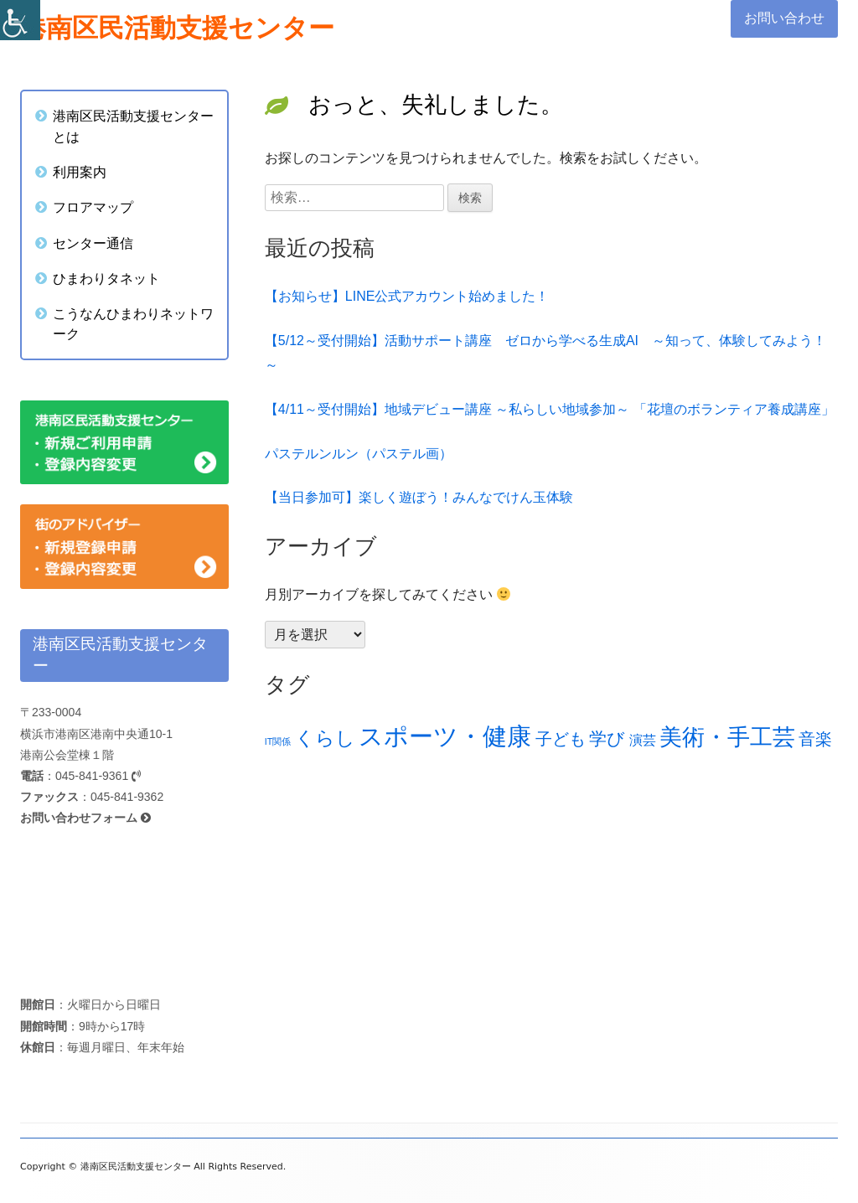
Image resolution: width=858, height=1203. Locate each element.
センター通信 (93, 242)
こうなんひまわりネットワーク (133, 323)
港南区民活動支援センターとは (133, 125)
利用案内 (79, 171)
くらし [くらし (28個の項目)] (325, 738)
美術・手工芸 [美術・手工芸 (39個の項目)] (727, 737)
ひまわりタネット (106, 278)
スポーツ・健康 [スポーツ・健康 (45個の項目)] (445, 736)
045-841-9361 (98, 775)
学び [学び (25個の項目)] (607, 738)
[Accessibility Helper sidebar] (20, 20)
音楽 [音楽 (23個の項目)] (815, 739)
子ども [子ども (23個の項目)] (560, 739)
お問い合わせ (784, 18)
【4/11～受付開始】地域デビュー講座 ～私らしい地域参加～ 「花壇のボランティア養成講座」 (550, 409)
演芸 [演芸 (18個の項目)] (642, 739)
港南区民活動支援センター (177, 28)
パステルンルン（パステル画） (358, 454)
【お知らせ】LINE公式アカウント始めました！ (407, 296)
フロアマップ (93, 206)
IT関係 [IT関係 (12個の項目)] (278, 741)
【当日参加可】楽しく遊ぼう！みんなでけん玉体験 (419, 497)
